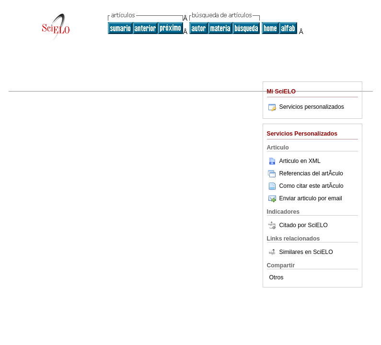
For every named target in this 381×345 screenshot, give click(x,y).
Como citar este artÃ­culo (311, 186)
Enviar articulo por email (304, 198)
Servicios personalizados (305, 107)
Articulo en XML (294, 161)
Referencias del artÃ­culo (305, 173)
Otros (276, 277)
